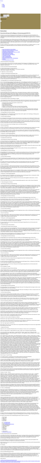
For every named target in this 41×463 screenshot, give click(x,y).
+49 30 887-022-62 (7, 423)
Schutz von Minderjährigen (6, 56)
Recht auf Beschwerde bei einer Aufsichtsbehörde (10, 58)
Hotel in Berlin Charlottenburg (17, 461)
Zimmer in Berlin (10, 462)
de (0, 0)
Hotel (3, 4)
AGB (16, 460)
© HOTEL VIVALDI (3, 460)
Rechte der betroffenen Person (7, 57)
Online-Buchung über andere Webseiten (8, 54)
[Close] (1, 21)
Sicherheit (4, 59)
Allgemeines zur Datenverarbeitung (8, 51)
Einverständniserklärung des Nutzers (8, 60)
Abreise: (1, 16)
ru (2, 0)
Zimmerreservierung (17, 462)
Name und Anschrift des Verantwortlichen (9, 49)
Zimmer (3, 5)
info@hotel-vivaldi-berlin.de (9, 424)
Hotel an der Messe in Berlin (26, 461)
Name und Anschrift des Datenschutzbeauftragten (10, 50)
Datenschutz (13, 460)
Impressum (9, 460)
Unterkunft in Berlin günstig (35, 461)
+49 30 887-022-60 (7, 422)
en (1, 0)
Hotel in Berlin (2, 461)
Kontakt (3, 6)
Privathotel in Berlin (8, 461)
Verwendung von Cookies (6, 55)
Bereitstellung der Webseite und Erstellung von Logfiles (11, 52)
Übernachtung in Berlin (4, 462)
